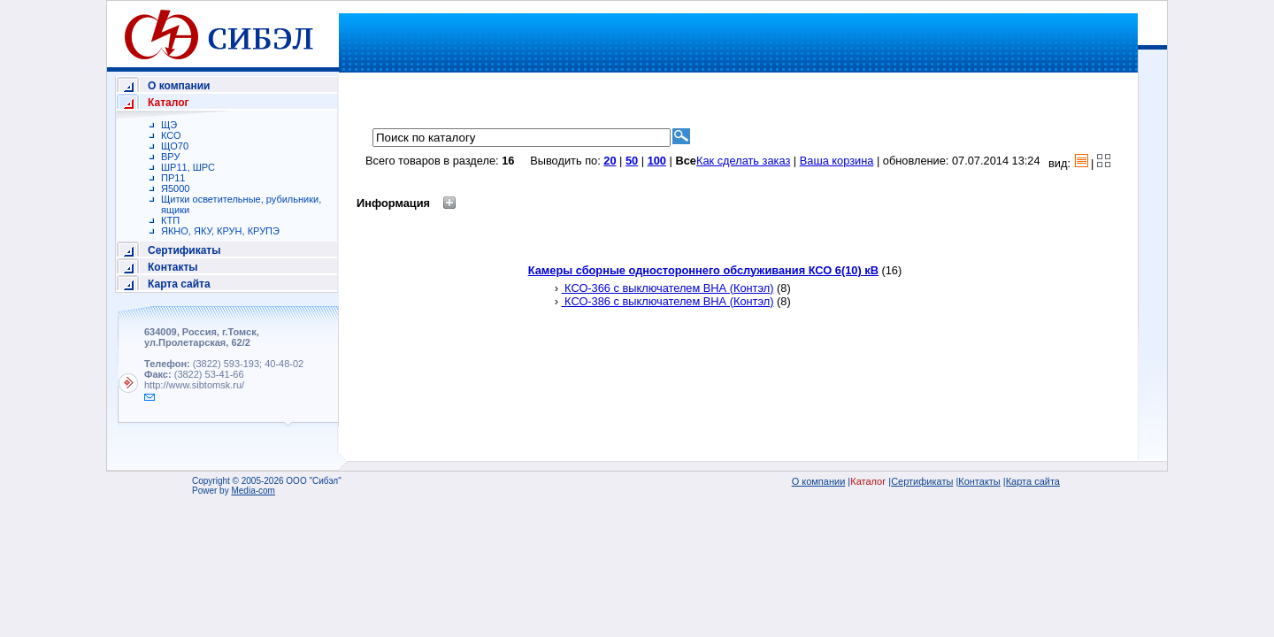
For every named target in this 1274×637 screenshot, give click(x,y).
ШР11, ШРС (188, 167)
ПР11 (173, 178)
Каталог (168, 102)
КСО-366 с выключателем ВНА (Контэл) (668, 288)
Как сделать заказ (743, 160)
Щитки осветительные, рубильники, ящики (241, 204)
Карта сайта (179, 284)
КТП (170, 220)
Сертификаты (184, 250)
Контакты (173, 267)
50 (631, 160)
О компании (179, 86)
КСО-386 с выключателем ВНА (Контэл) (668, 301)
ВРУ (170, 156)
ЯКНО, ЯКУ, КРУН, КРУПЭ (220, 231)
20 (609, 160)
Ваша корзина (837, 160)
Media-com (252, 490)
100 (657, 160)
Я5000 (175, 188)
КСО (171, 135)
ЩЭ (169, 124)
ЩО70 (174, 146)
